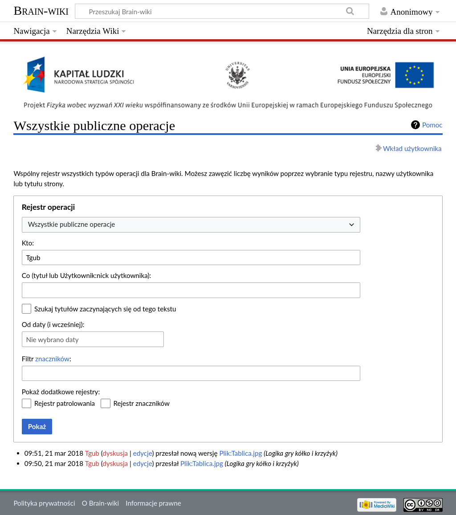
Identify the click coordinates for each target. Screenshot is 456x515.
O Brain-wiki (100, 503)
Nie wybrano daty (52, 339)
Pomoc (432, 125)
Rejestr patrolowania (64, 403)
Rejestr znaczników (141, 403)
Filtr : (46, 359)
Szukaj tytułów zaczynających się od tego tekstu (105, 309)
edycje (142, 453)
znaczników (52, 359)
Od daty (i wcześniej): (53, 324)
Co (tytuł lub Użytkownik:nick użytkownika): (86, 275)
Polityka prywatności (44, 503)
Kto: (28, 243)
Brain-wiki (41, 10)
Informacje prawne (153, 503)
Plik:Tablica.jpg (240, 453)
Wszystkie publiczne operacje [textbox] (71, 224)
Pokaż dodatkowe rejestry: (61, 392)
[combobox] (191, 225)
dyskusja (115, 453)
